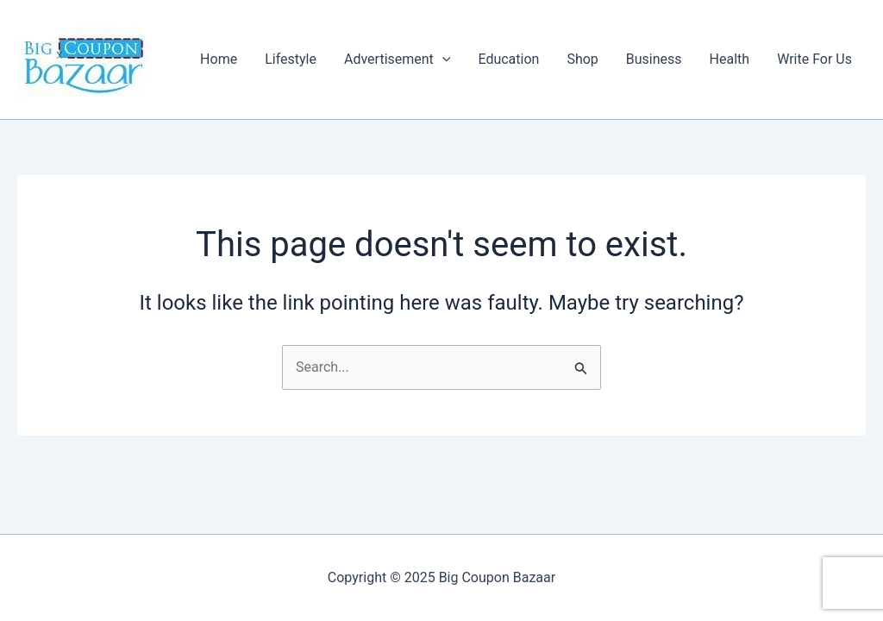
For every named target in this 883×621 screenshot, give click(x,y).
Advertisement (397, 59)
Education (508, 59)
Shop (582, 59)
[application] (442, 59)
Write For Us (814, 59)
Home (218, 59)
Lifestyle (290, 59)
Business (654, 59)
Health (730, 59)
